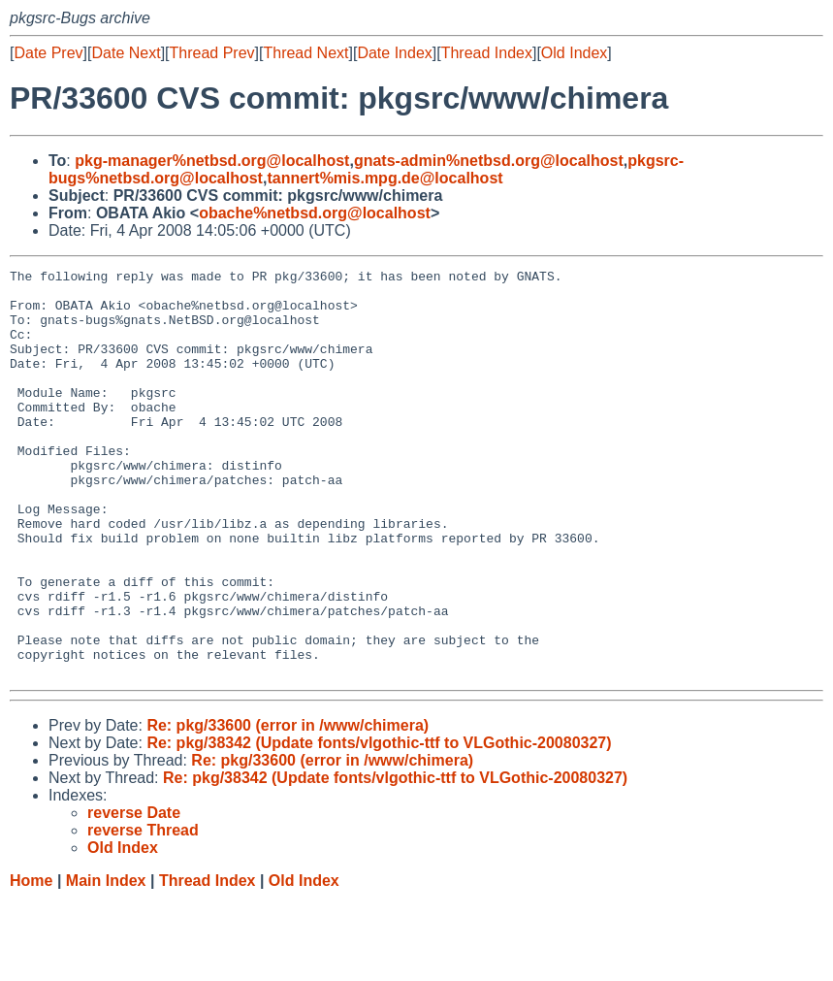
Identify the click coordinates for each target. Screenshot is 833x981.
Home (31, 962)
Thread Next (305, 53)
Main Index (106, 962)
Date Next (125, 53)
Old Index (574, 53)
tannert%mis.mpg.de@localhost (384, 178)
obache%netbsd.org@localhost (315, 213)
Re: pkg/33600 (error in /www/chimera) (287, 807)
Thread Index (486, 53)
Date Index (394, 53)
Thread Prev (212, 53)
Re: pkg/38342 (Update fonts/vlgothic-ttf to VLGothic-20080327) (378, 824)
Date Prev (48, 53)
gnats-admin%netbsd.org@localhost (489, 160)
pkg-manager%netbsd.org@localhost (212, 160)
